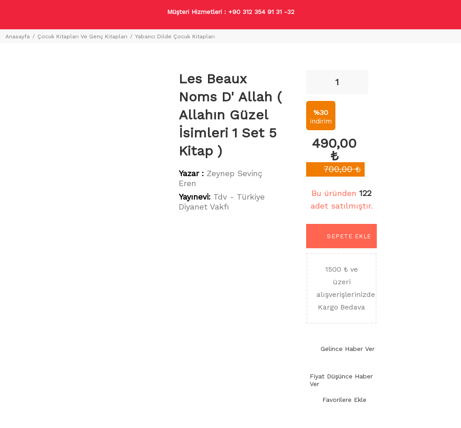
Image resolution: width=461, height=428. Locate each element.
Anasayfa (17, 36)
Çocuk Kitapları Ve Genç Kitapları (82, 36)
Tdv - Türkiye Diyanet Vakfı (222, 201)
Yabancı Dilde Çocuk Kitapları (175, 36)
